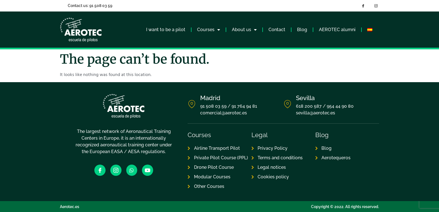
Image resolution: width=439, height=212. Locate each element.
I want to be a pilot (165, 29)
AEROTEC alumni (337, 29)
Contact (276, 29)
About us (244, 30)
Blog (302, 29)
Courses (208, 30)
